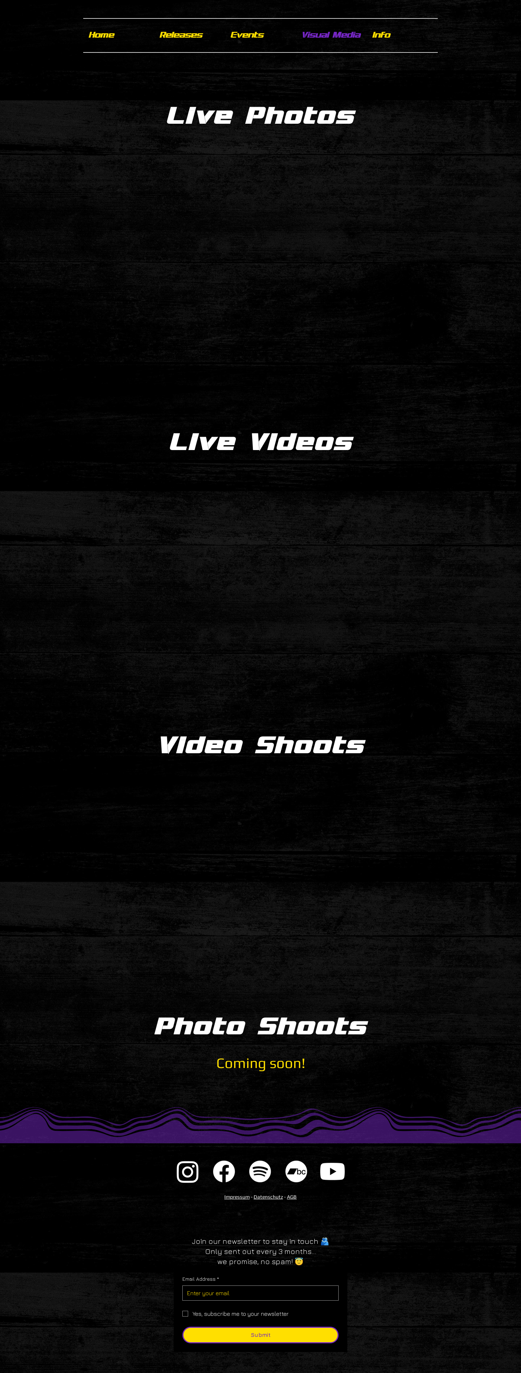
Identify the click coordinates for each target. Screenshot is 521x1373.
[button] (402, 35)
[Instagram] (187, 1171)
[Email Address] (258, 1293)
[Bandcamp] (296, 1171)
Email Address (200, 1279)
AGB (292, 1197)
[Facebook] (223, 1171)
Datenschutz (268, 1197)
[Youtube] (332, 1171)
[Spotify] (260, 1171)
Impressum (237, 1197)
